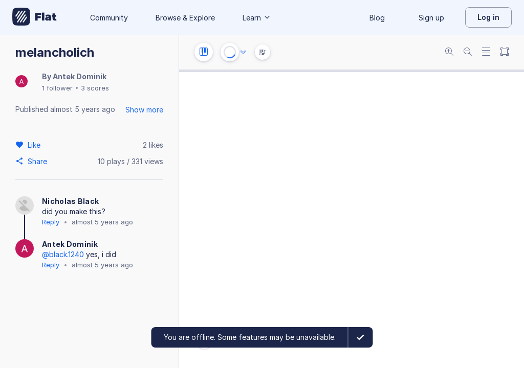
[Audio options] (243, 52)
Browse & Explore (185, 17)
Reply (50, 222)
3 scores (95, 88)
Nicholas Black (70, 201)
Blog (377, 17)
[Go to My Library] (34, 17)
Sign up (431, 17)
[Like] (35, 144)
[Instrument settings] (203, 52)
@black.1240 (63, 254)
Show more (144, 109)
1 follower (57, 88)
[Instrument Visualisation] (262, 52)
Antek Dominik (79, 76)
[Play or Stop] (230, 52)
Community (109, 17)
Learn (257, 17)
